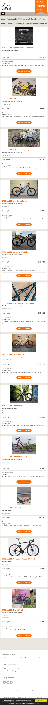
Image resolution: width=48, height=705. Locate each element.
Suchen (31, 697)
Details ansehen (24, 71)
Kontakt (40, 10)
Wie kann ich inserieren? (11, 669)
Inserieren (41, 6)
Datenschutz (22, 697)
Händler (40, 2)
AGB (13, 697)
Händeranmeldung (10, 671)
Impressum (7, 697)
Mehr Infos (36, 703)
